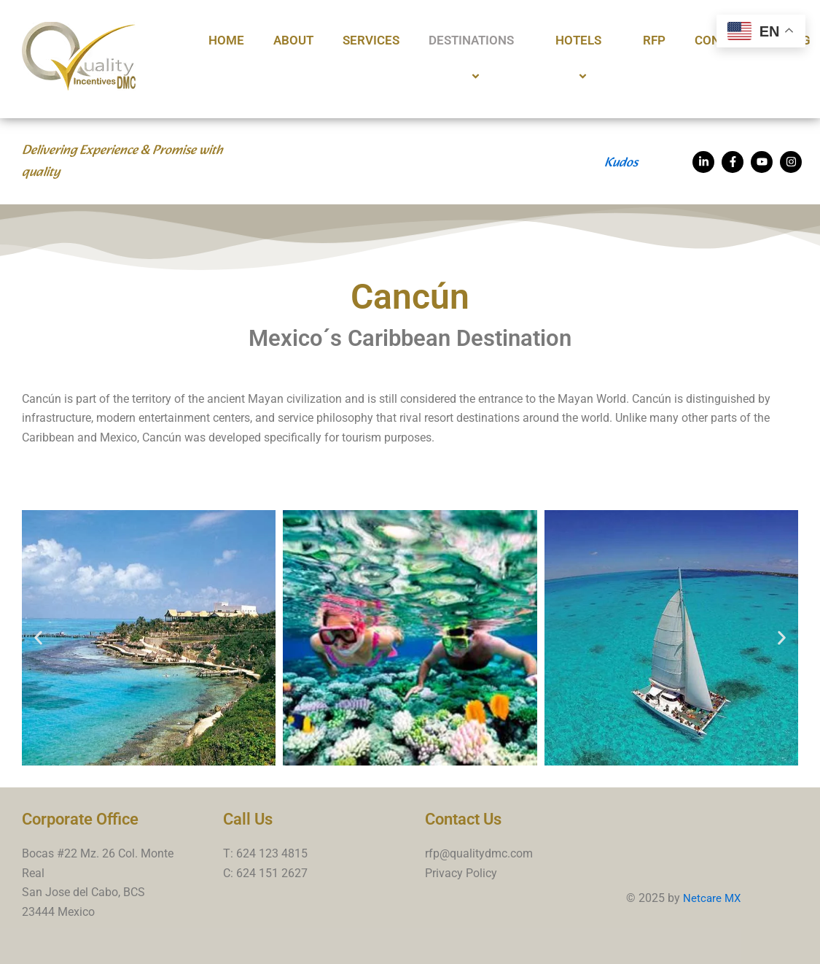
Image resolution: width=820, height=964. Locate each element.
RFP (654, 40)
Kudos (621, 163)
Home (226, 40)
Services (371, 40)
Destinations (477, 59)
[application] (520, 41)
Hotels (584, 59)
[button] (38, 637)
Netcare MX (713, 898)
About (293, 40)
